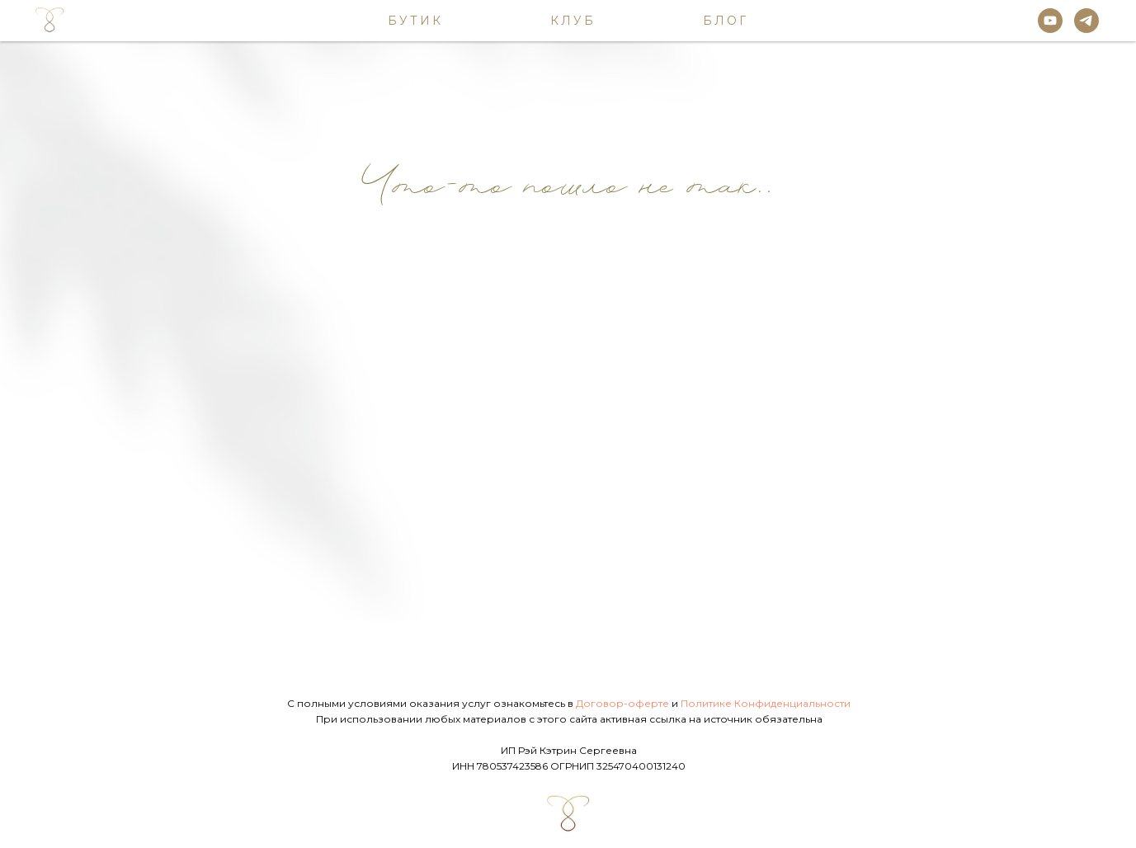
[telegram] (1086, 20)
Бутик (415, 20)
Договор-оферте (622, 703)
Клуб (573, 20)
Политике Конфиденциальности (766, 703)
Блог (725, 20)
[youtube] (1050, 20)
